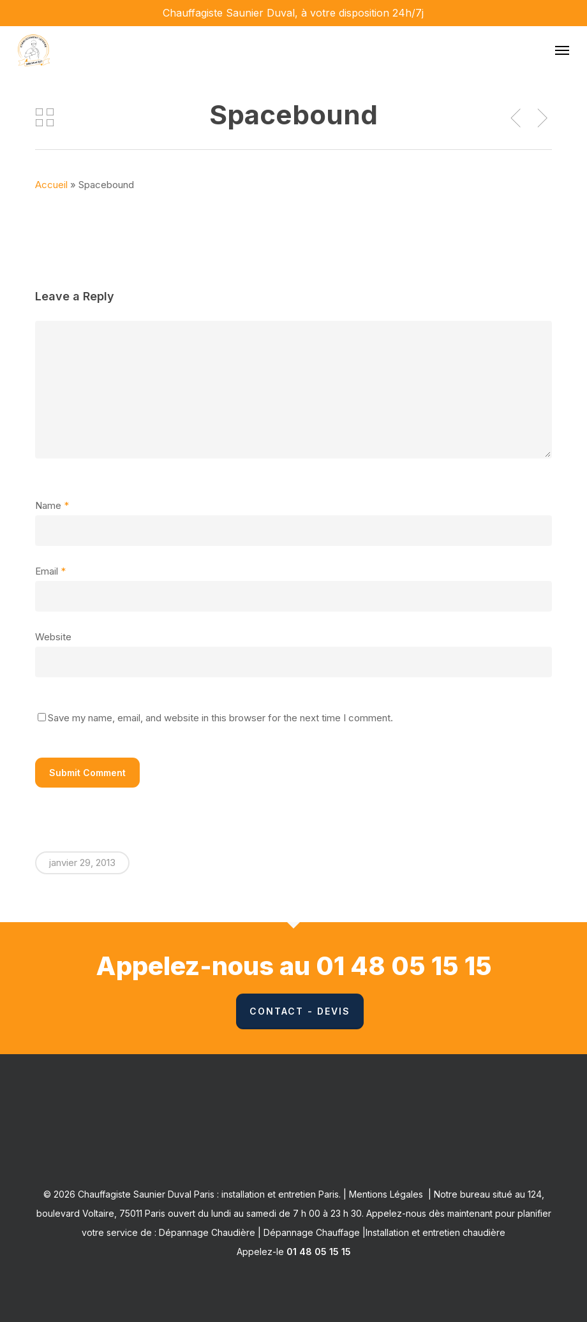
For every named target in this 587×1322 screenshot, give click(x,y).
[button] (562, 50)
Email (50, 571)
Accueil (51, 185)
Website (53, 637)
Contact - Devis (299, 1011)
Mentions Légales (386, 1194)
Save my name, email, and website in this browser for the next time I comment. (220, 718)
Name (52, 505)
